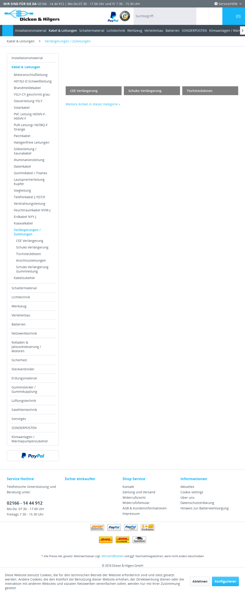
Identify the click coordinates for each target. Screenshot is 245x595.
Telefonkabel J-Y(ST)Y (29, 197)
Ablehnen (199, 581)
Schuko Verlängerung (32, 247)
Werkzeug (19, 306)
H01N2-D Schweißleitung (33, 81)
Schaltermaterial (24, 288)
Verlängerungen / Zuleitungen (27, 232)
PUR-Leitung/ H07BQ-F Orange (31, 127)
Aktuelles (187, 486)
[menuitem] (119, 16)
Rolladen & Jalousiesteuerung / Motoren (26, 346)
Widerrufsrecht (134, 497)
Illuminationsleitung (29, 160)
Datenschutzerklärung (197, 503)
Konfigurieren (225, 581)
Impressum (131, 513)
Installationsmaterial (27, 58)
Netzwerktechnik (24, 333)
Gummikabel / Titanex (30, 173)
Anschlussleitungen (31, 260)
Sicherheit (19, 360)
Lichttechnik (21, 297)
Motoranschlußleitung (31, 74)
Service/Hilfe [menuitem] (226, 4)
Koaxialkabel (23, 223)
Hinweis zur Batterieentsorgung (204, 508)
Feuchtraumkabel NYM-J (32, 210)
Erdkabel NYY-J (25, 216)
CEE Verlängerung (29, 240)
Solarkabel (22, 107)
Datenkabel (22, 166)
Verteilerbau (21, 315)
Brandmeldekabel (27, 88)
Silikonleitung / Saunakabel (25, 151)
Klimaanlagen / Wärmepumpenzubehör (30, 439)
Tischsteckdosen (28, 254)
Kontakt (128, 486)
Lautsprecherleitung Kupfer (29, 181)
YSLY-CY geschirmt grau (32, 94)
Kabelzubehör (24, 278)
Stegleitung (22, 190)
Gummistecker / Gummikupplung (24, 389)
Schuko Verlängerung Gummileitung (32, 269)
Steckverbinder (23, 369)
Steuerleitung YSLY (28, 101)
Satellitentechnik (24, 409)
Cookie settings (191, 492)
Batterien (19, 324)
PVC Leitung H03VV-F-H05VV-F (30, 116)
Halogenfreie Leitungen (31, 142)
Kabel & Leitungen (26, 67)
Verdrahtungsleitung (29, 203)
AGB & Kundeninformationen (144, 508)
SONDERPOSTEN (24, 428)
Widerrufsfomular (136, 503)
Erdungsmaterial (24, 378)
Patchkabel (22, 136)
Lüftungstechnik (24, 400)
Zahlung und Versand (138, 492)
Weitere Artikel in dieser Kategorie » (93, 104)
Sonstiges (19, 419)
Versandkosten (112, 556)
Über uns (187, 497)
